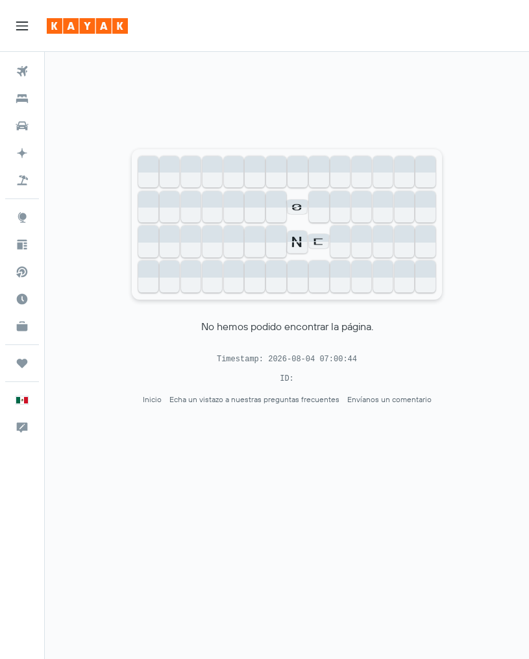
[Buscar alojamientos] (22, 99)
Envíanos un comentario (389, 399)
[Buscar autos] (22, 126)
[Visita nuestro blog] (22, 245)
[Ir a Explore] (22, 217)
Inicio (152, 399)
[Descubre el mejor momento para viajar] (22, 299)
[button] (22, 26)
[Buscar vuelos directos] (22, 272)
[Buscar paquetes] (22, 180)
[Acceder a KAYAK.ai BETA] (22, 153)
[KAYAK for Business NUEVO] (22, 326)
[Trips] (22, 363)
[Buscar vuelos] (22, 71)
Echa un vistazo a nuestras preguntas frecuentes (254, 399)
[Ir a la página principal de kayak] (87, 26)
